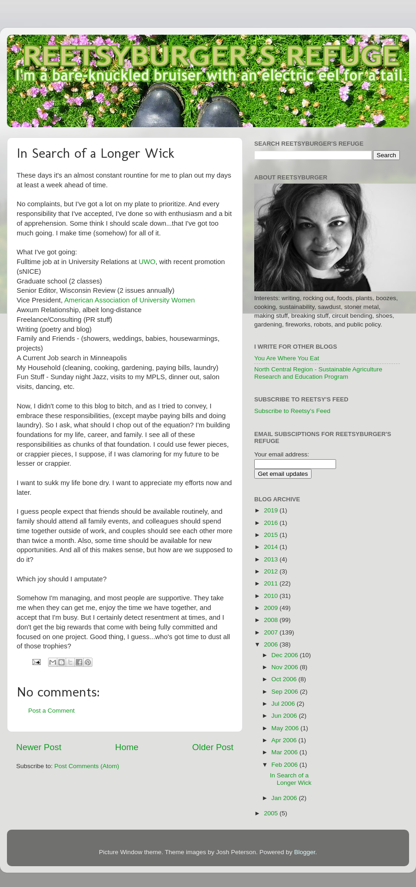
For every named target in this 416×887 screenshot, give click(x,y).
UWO (147, 261)
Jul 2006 (284, 703)
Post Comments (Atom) (87, 766)
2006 (272, 644)
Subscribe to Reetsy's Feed (292, 410)
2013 (272, 559)
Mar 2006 (285, 752)
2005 (272, 813)
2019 (272, 510)
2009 (272, 607)
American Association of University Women (129, 300)
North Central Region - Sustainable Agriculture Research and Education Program (318, 373)
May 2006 (285, 728)
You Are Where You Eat (286, 358)
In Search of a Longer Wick (291, 779)
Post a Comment (51, 710)
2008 (272, 619)
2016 (272, 522)
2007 (272, 632)
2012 (272, 571)
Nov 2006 (285, 667)
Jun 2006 (285, 715)
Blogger (304, 852)
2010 (272, 595)
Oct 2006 (285, 679)
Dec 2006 (285, 655)
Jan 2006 (285, 798)
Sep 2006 (285, 691)
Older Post (212, 747)
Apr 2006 (285, 740)
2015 (272, 534)
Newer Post (38, 747)
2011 (272, 583)
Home (126, 747)
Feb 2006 (285, 764)
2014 (272, 546)
